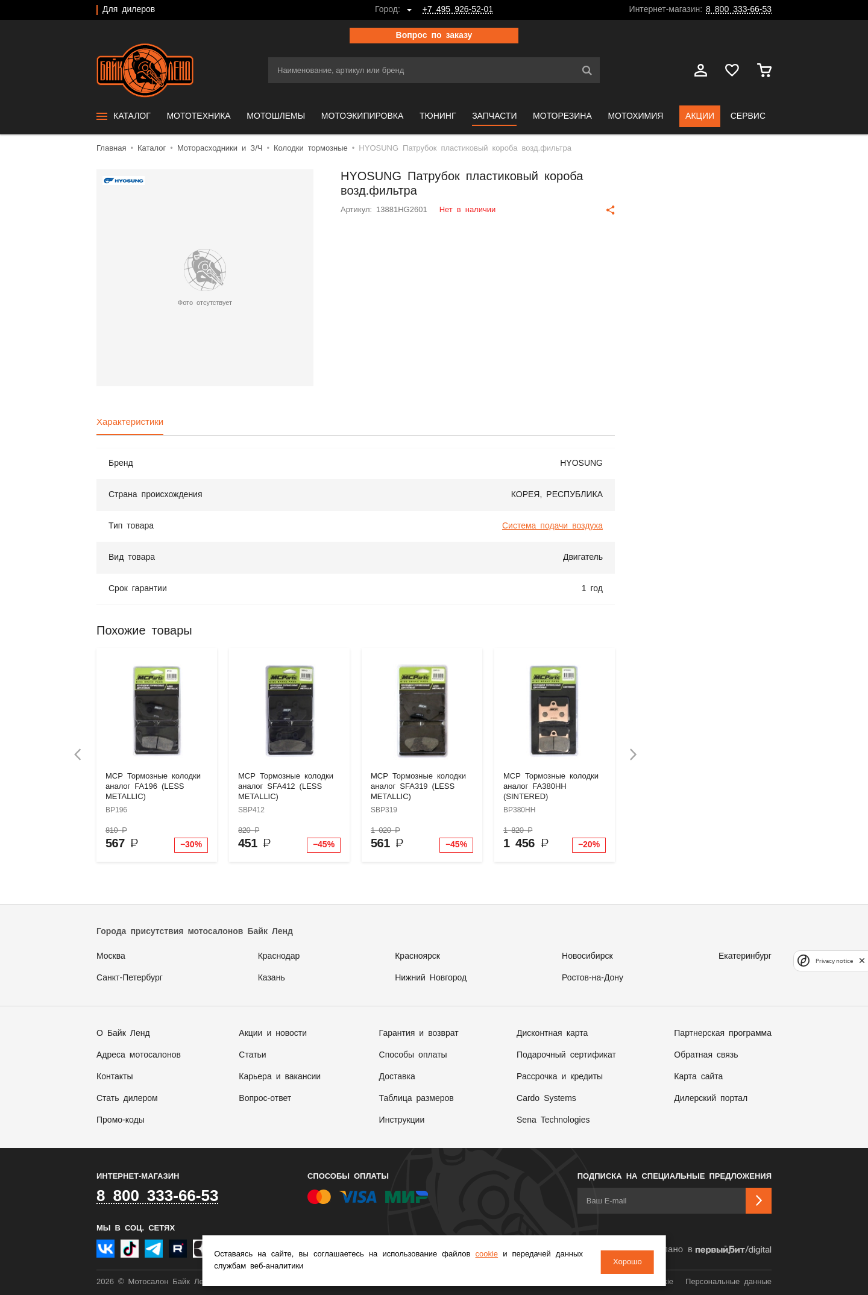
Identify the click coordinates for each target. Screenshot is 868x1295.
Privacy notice (834, 961)
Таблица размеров (416, 1098)
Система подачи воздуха (552, 526)
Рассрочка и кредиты (560, 1076)
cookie (503, 1256)
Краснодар (279, 956)
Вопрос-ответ (265, 1098)
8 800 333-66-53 (739, 9)
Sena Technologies (553, 1120)
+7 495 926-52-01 (458, 9)
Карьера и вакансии (280, 1076)
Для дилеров (128, 9)
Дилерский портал (710, 1098)
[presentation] (77, 755)
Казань (271, 978)
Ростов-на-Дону (592, 978)
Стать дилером (127, 1098)
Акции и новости (273, 1033)
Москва (110, 956)
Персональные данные (728, 1282)
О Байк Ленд (123, 1033)
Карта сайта (698, 1076)
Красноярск (417, 956)
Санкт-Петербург (129, 978)
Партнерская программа (723, 1033)
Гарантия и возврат (419, 1033)
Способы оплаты (413, 1055)
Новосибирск (587, 956)
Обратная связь (706, 1055)
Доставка (397, 1076)
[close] (862, 961)
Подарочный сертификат (566, 1055)
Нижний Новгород (431, 978)
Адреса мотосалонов (138, 1055)
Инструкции (402, 1120)
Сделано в (709, 1250)
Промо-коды (120, 1120)
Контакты (114, 1076)
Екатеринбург (745, 956)
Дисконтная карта (552, 1033)
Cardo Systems (546, 1098)
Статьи (252, 1055)
